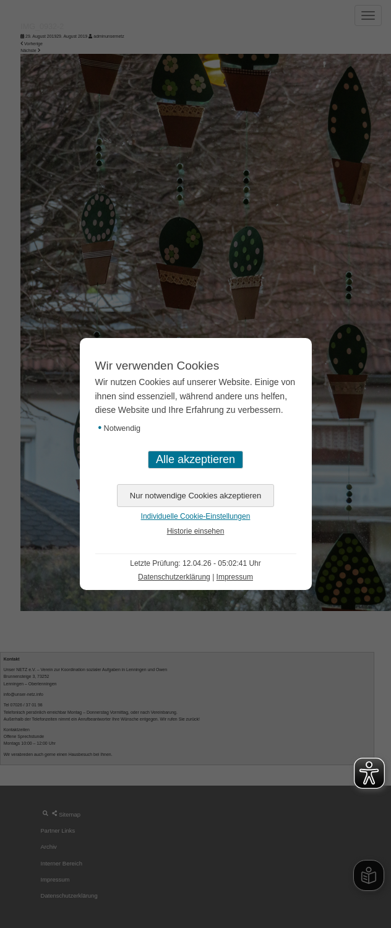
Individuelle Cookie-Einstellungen (196, 516)
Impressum (235, 577)
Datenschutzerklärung (174, 577)
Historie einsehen (196, 531)
